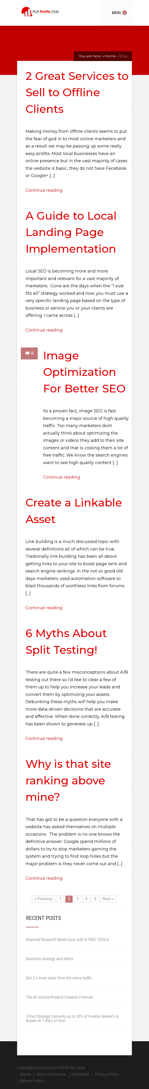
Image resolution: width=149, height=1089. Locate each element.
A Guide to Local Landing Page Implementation (71, 232)
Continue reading (44, 190)
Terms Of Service (51, 1074)
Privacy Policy (107, 1074)
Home (25, 1074)
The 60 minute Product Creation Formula (59, 997)
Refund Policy (32, 1081)
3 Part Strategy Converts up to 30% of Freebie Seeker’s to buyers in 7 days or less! (72, 1018)
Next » (108, 898)
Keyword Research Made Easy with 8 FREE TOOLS (67, 939)
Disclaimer (80, 1074)
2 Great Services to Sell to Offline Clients (77, 92)
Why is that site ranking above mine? (68, 780)
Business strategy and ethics (49, 958)
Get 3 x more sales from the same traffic (59, 977)
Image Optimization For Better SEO (84, 372)
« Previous (43, 898)
